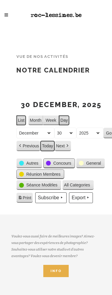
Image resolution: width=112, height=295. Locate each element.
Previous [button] (28, 146)
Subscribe (51, 198)
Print (24, 198)
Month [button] (36, 120)
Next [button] (63, 146)
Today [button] (47, 146)
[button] (29, 163)
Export (81, 198)
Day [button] (64, 120)
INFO (56, 271)
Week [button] (51, 120)
